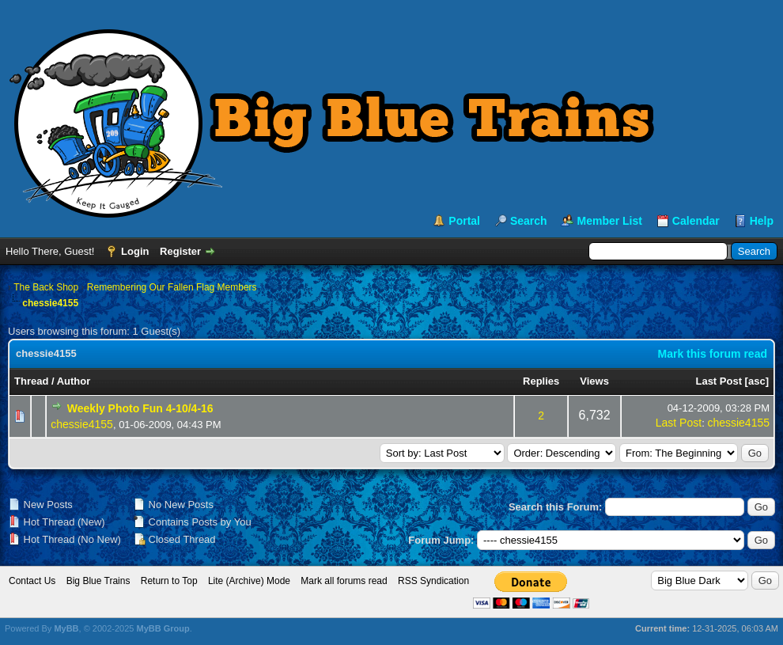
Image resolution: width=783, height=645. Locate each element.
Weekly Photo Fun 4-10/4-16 (140, 408)
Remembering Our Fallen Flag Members (172, 287)
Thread (31, 381)
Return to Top (169, 580)
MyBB (66, 628)
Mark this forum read (712, 353)
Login (135, 251)
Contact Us (32, 580)
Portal (464, 220)
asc (757, 381)
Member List (609, 220)
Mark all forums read (344, 580)
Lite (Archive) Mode (249, 580)
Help (762, 220)
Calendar (696, 220)
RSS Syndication (433, 580)
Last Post (718, 381)
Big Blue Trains (98, 580)
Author (74, 381)
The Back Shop (45, 287)
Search (528, 220)
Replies (541, 381)
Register (180, 251)
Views (594, 381)
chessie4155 (82, 424)
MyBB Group (162, 628)
